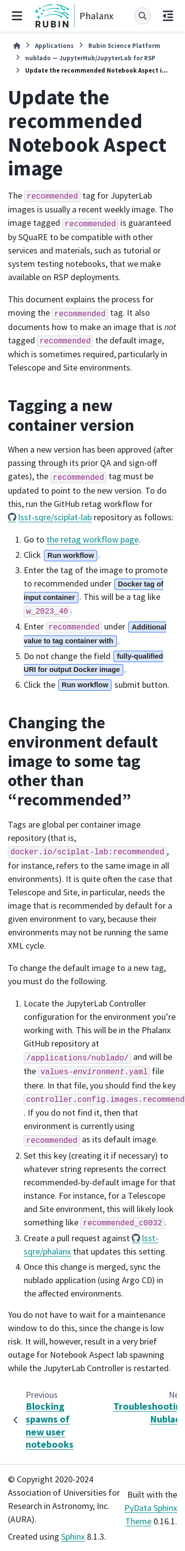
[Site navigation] (17, 15)
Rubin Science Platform (124, 45)
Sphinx (73, 1536)
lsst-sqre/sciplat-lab (55, 517)
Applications (54, 45)
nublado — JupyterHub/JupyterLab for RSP (90, 58)
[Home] (16, 45)
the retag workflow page (92, 539)
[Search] (142, 15)
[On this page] (168, 15)
